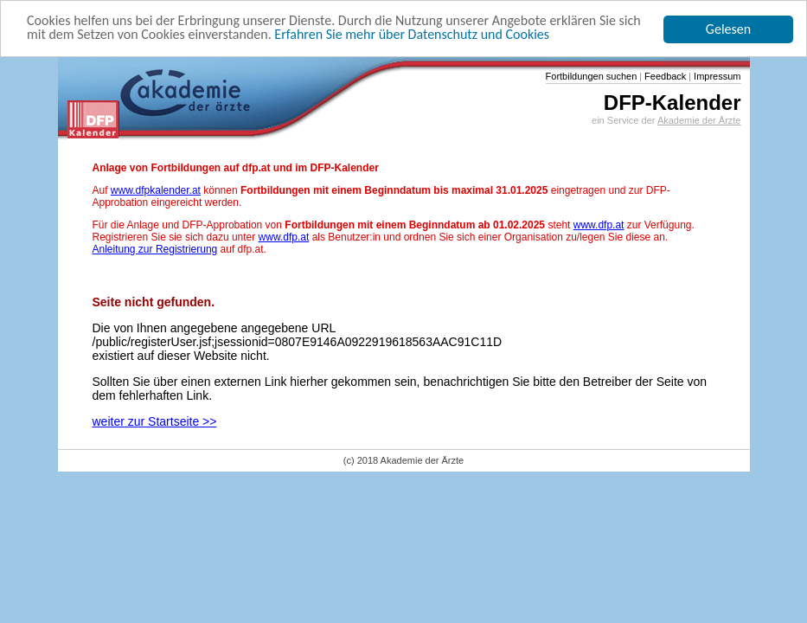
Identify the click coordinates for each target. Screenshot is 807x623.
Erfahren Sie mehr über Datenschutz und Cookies (411, 34)
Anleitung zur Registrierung (155, 249)
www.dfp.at (598, 225)
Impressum (715, 76)
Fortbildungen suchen (591, 76)
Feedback (664, 76)
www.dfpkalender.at (156, 190)
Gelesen (728, 29)
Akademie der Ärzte (699, 120)
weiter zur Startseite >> (155, 421)
